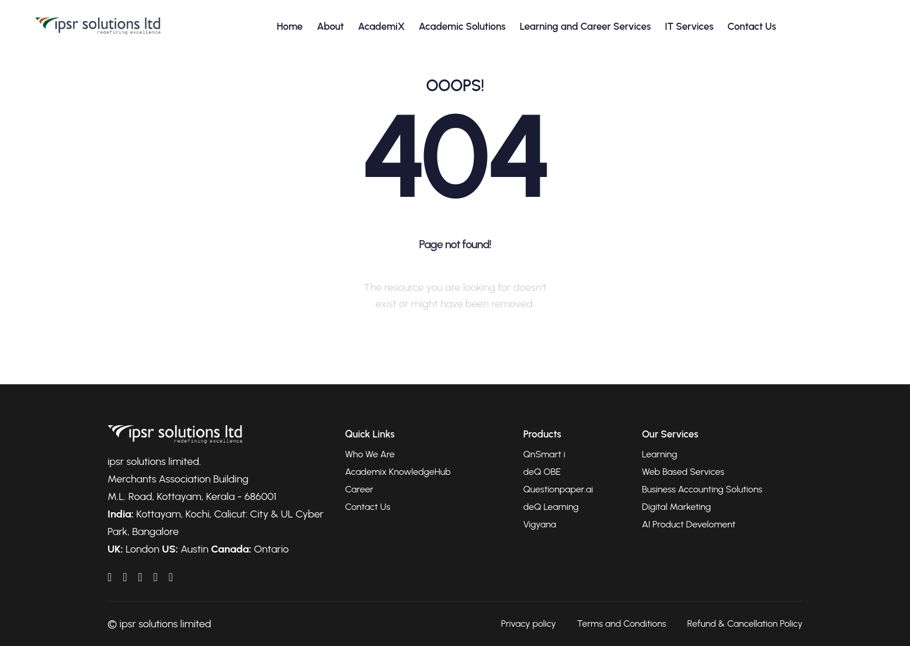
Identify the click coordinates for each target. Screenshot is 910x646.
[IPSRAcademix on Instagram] (171, 577)
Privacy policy (528, 623)
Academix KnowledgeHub (398, 471)
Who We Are (370, 454)
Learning (659, 454)
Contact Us (752, 26)
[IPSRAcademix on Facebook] (125, 577)
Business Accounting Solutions (702, 489)
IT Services (689, 26)
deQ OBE (542, 471)
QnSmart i (544, 454)
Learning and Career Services (585, 26)
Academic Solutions (462, 26)
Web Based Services (683, 471)
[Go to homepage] (98, 26)
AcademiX (381, 26)
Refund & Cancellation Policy (745, 623)
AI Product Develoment (688, 524)
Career (359, 489)
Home (290, 26)
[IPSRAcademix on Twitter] (155, 577)
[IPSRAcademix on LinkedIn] (109, 577)
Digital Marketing (676, 506)
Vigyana (539, 524)
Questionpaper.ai (558, 489)
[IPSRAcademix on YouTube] (140, 577)
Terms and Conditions (621, 623)
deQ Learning (551, 506)
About (330, 26)
